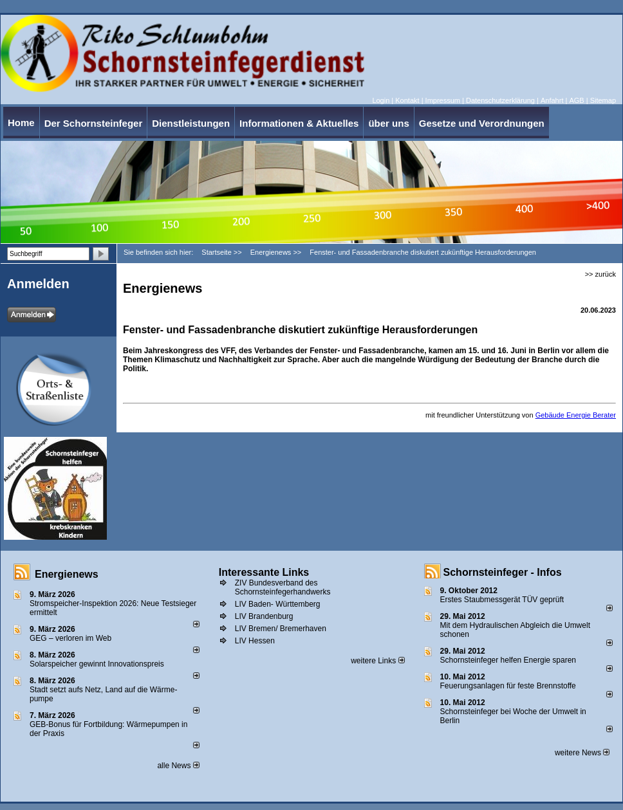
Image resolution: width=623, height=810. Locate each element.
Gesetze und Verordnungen (481, 123)
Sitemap (603, 100)
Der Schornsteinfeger (93, 123)
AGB (576, 100)
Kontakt (407, 100)
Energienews (66, 574)
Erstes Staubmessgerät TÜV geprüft (502, 599)
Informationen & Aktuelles (298, 123)
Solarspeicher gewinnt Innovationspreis (97, 663)
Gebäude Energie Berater (575, 415)
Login (380, 100)
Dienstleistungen (191, 123)
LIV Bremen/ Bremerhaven (280, 628)
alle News (178, 765)
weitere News (582, 752)
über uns (388, 123)
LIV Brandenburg (264, 616)
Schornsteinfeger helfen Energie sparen (508, 660)
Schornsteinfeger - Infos (502, 572)
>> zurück (600, 274)
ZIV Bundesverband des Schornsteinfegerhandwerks (283, 587)
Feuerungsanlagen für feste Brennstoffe (508, 685)
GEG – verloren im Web (70, 638)
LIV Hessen (255, 640)
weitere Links (377, 660)
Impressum (442, 100)
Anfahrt (552, 100)
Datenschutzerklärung (500, 100)
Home (21, 122)
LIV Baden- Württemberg (278, 604)
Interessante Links (264, 572)
